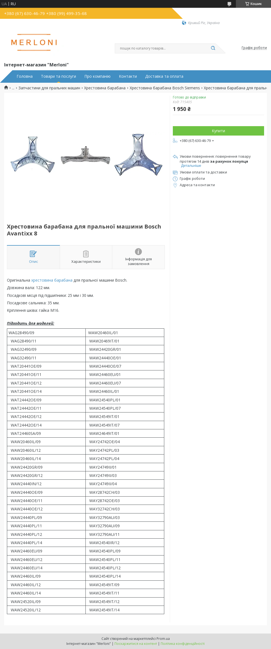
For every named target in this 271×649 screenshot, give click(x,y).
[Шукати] (212, 48)
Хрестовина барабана (105, 87)
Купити (218, 130)
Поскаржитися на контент (135, 643)
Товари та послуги (58, 76)
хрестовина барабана (51, 280)
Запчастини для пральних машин (49, 87)
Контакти (128, 76)
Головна (25, 76)
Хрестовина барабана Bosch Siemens (165, 87)
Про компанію (97, 76)
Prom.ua (163, 638)
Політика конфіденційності (183, 643)
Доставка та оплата (164, 76)
